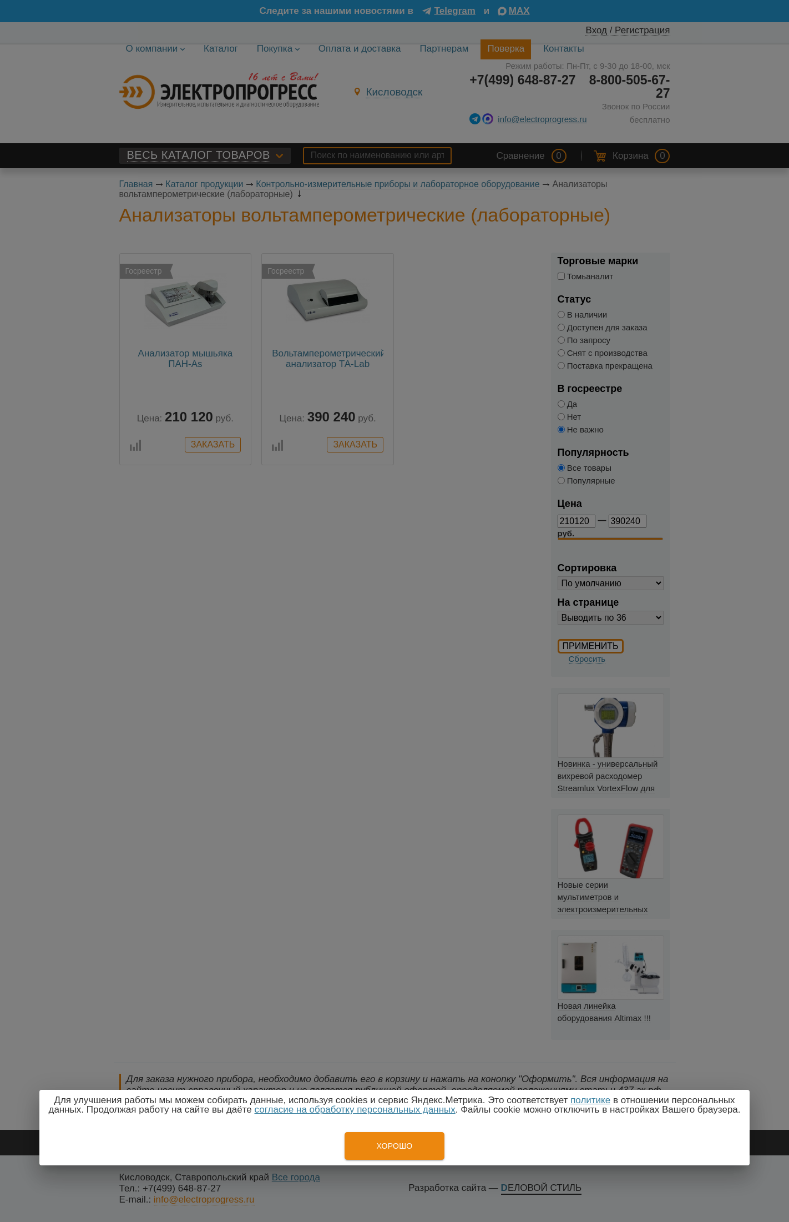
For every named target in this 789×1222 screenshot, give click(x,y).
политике (590, 1100)
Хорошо (394, 1145)
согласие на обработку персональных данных (355, 1109)
